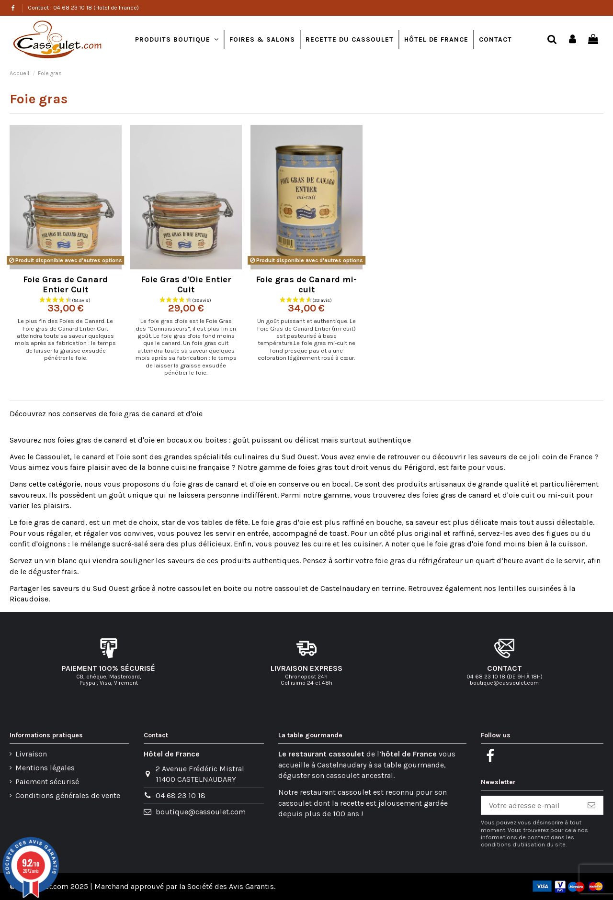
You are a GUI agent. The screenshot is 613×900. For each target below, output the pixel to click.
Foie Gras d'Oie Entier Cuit (186, 284)
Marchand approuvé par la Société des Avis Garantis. (184, 886)
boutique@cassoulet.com (201, 811)
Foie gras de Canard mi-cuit (306, 284)
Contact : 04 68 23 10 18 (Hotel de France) (83, 7)
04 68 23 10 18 (180, 795)
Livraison (31, 753)
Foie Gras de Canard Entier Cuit (65, 284)
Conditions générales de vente (67, 795)
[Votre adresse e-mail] (530, 805)
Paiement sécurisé (47, 781)
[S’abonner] (591, 805)
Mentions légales (45, 767)
